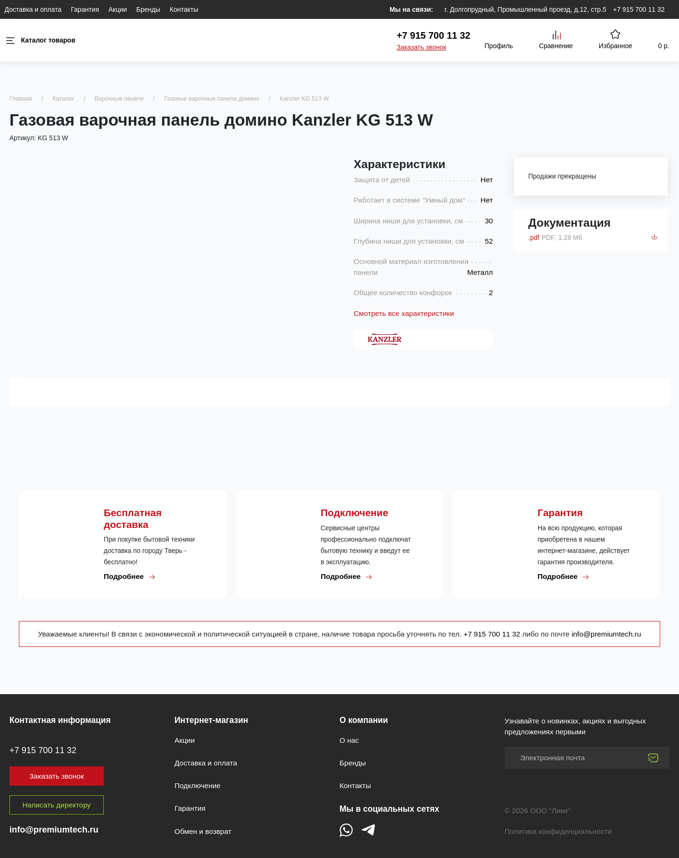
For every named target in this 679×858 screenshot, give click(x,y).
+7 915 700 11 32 (638, 9)
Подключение (197, 786)
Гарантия (85, 9)
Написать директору (57, 805)
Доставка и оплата (33, 9)
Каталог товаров (40, 40)
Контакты (184, 9)
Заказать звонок (421, 47)
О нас (349, 740)
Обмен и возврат (203, 831)
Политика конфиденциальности (558, 831)
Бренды (148, 9)
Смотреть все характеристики (404, 313)
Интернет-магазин (211, 720)
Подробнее (130, 576)
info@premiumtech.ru (606, 634)
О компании (364, 720)
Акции (117, 9)
